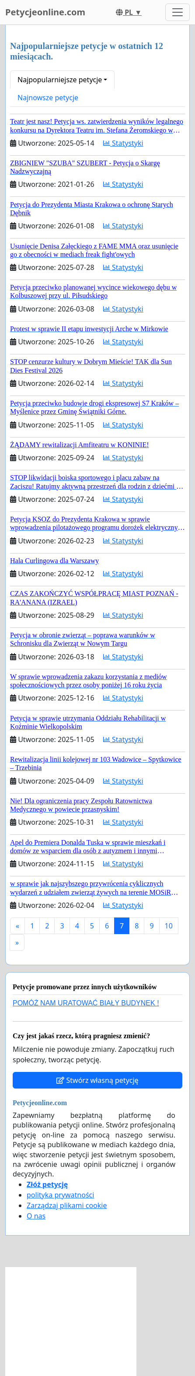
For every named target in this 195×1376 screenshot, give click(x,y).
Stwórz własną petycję (97, 1080)
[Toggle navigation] (177, 12)
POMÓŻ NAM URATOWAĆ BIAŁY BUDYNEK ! (86, 1003)
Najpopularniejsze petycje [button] (59, 79)
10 (169, 926)
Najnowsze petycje (47, 97)
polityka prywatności (60, 1195)
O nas (36, 1216)
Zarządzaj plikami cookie (67, 1205)
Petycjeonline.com (45, 12)
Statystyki (123, 143)
